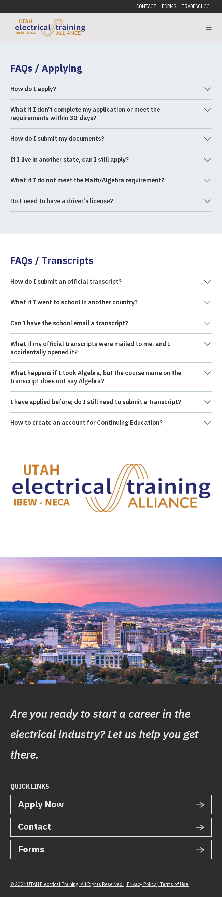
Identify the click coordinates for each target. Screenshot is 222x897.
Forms (169, 6)
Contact (146, 6)
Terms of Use (174, 884)
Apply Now (41, 804)
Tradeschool (197, 6)
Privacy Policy (141, 884)
